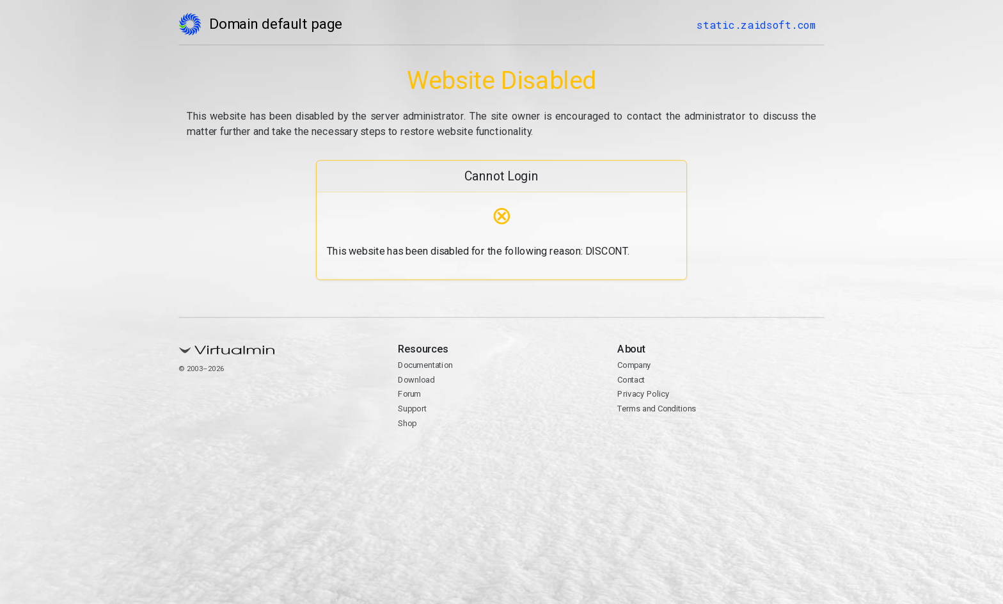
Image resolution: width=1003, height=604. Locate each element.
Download (416, 380)
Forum (409, 394)
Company (634, 365)
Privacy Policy (643, 394)
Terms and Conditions (656, 408)
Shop (407, 423)
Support (412, 408)
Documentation (425, 365)
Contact (631, 380)
